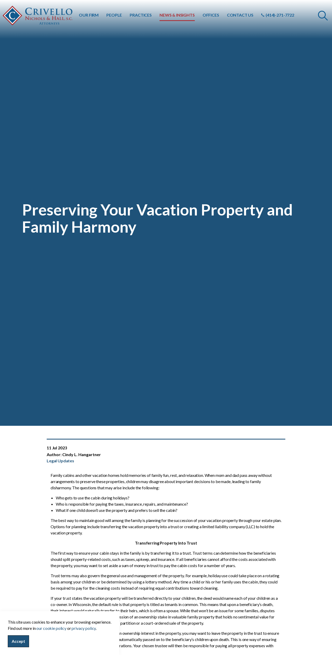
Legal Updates (60, 460)
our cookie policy (51, 641)
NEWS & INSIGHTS (177, 14)
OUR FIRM (89, 14)
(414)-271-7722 (277, 14)
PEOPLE (114, 14)
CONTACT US (240, 14)
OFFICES (211, 14)
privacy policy (84, 641)
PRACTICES (141, 14)
